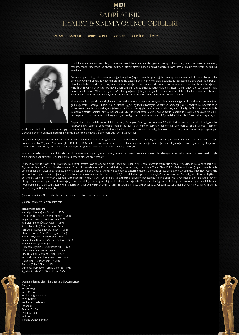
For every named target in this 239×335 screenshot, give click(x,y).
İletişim (154, 36)
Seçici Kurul (75, 36)
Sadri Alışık (118, 36)
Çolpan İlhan (137, 36)
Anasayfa (58, 36)
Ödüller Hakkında (97, 36)
